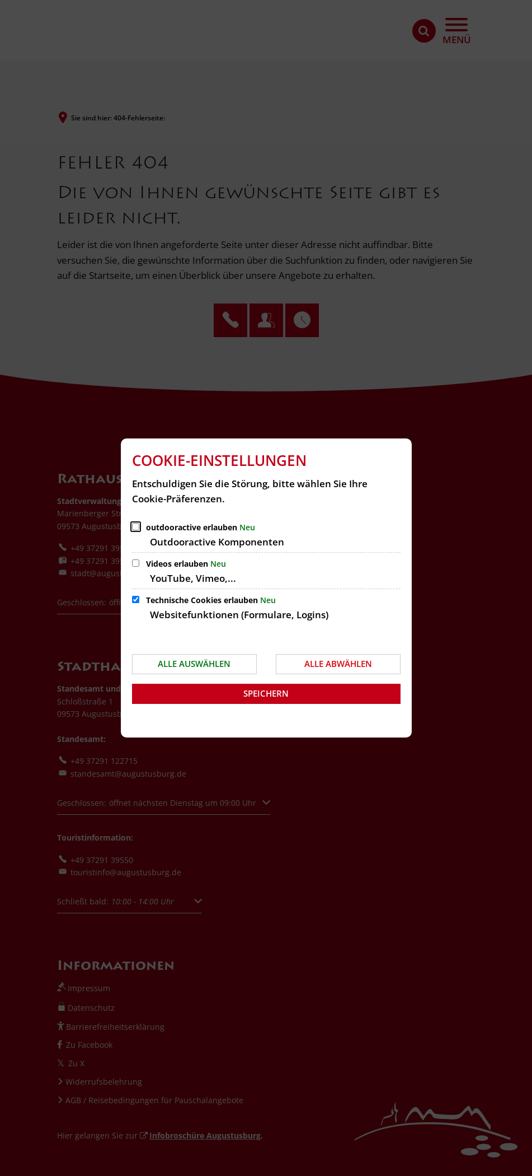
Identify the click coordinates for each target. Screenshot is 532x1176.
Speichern (266, 693)
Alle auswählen (194, 663)
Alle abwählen (338, 663)
